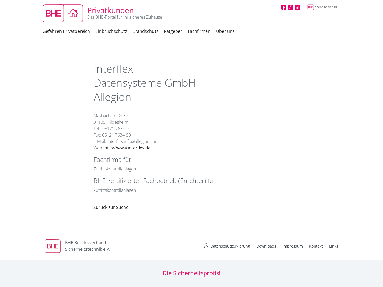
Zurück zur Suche (110, 207)
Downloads (266, 246)
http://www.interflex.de (127, 148)
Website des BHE (323, 7)
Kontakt (316, 246)
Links (333, 246)
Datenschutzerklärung (230, 246)
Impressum (293, 246)
